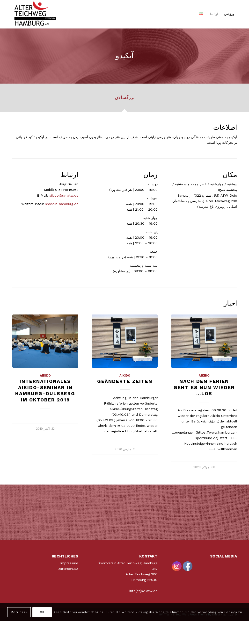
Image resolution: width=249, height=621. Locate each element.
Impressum (69, 563)
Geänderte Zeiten (124, 381)
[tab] (124, 99)
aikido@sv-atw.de (63, 195)
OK (42, 612)
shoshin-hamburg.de (61, 204)
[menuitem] (229, 14)
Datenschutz (68, 569)
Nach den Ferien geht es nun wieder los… (204, 387)
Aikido (204, 375)
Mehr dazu (19, 612)
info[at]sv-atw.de (143, 591)
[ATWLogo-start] (35, 14)
